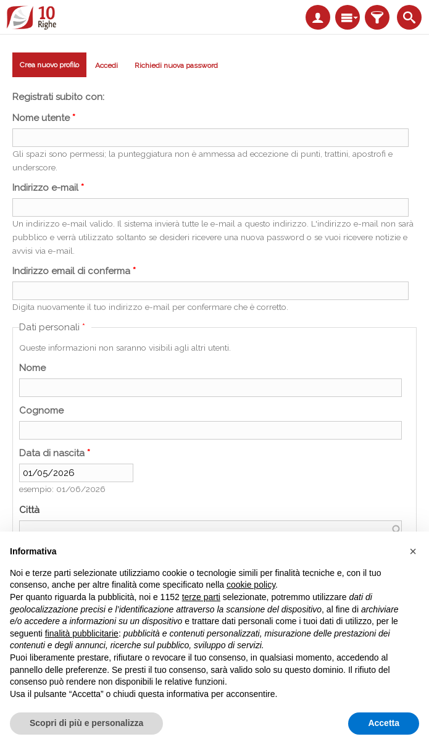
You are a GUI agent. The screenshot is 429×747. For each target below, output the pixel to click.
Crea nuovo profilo (49, 67)
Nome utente (43, 117)
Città (29, 509)
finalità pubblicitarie (82, 633)
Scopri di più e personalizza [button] (86, 723)
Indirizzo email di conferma (74, 271)
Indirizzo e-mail (48, 187)
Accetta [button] (383, 723)
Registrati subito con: (58, 96)
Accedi (106, 65)
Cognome (41, 410)
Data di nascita (54, 453)
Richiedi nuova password (176, 65)
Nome (32, 368)
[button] (413, 551)
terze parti (201, 597)
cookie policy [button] (251, 585)
